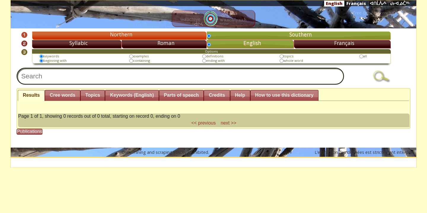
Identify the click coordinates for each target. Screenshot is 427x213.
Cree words (62, 95)
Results (31, 95)
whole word (293, 60)
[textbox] (180, 76)
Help (240, 95)
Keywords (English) (132, 95)
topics (288, 56)
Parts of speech (181, 95)
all (365, 56)
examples (141, 56)
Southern (300, 34)
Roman (166, 42)
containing (141, 60)
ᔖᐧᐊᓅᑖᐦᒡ (400, 3)
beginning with (55, 60)
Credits (217, 95)
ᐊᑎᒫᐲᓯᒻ (378, 3)
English (334, 3)
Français (356, 3)
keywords (51, 56)
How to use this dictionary (284, 95)
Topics (92, 95)
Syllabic (78, 42)
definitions (214, 56)
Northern (121, 34)
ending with (215, 60)
